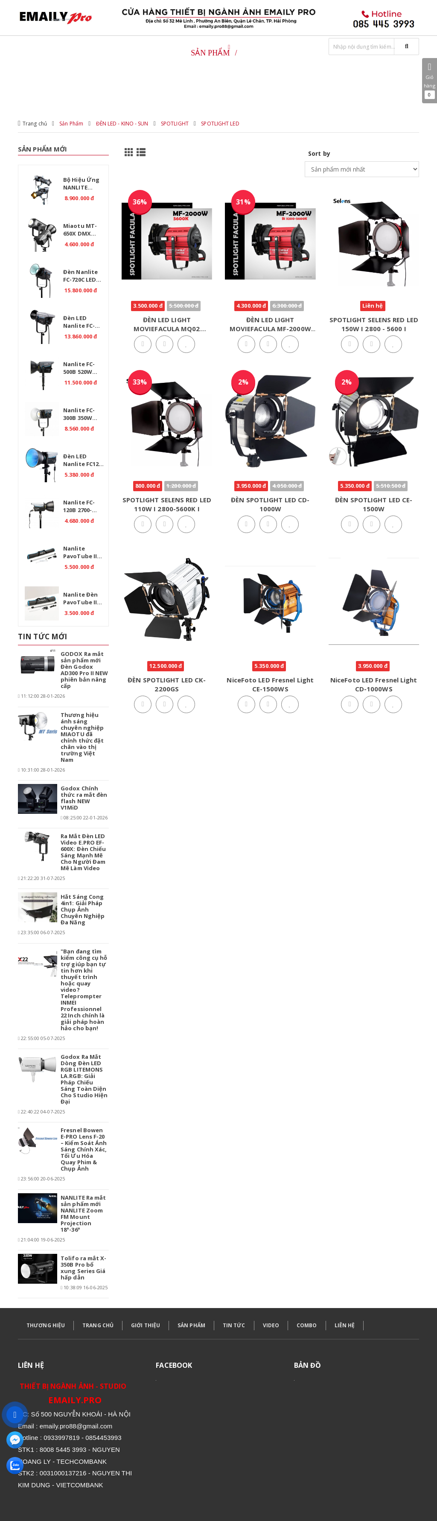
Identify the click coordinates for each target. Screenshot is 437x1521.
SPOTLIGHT (175, 123)
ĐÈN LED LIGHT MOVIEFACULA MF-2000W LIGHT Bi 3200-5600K (270, 328)
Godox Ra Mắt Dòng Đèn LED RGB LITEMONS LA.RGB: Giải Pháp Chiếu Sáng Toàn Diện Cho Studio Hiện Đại (84, 1079)
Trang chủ (35, 123)
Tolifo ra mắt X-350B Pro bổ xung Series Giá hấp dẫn (84, 1267)
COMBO (307, 1325)
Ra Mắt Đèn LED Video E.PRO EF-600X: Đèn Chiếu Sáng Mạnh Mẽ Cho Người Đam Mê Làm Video (83, 852)
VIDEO (271, 1325)
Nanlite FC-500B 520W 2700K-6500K (79, 369)
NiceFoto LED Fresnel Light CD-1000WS (373, 684)
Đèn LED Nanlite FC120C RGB (84, 461)
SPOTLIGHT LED (220, 123)
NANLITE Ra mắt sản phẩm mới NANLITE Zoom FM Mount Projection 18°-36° (83, 1213)
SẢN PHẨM (191, 1325)
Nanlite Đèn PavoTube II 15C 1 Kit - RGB (83, 600)
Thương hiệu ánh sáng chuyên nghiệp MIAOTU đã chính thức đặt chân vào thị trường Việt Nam (82, 737)
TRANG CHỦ (98, 1325)
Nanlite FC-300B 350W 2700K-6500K (79, 415)
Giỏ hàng (429, 80)
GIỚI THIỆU (145, 1325)
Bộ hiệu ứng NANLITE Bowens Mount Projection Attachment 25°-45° (81, 185)
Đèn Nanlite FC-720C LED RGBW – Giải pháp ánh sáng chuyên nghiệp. (82, 277)
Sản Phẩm (71, 123)
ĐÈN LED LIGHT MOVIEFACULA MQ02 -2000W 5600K (167, 328)
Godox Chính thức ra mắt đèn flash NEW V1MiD (84, 797)
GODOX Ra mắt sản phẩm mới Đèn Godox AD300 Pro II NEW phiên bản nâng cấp (84, 670)
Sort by (319, 153)
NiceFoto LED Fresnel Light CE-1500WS (270, 684)
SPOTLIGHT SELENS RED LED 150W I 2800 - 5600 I (373, 324)
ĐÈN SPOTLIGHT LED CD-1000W (270, 504)
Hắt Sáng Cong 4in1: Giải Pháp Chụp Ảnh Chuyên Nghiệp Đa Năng (83, 909)
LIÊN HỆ (345, 1325)
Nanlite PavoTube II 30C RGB (80, 553)
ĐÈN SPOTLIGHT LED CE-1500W (373, 504)
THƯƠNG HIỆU (45, 1325)
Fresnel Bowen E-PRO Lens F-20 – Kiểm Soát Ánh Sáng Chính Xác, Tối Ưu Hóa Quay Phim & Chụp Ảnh (84, 1149)
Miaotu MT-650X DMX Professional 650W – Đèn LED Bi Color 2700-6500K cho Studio (84, 231)
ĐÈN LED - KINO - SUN (122, 123)
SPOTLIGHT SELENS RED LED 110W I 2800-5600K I (166, 504)
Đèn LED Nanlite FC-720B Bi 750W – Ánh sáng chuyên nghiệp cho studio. (83, 323)
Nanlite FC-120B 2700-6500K (79, 507)
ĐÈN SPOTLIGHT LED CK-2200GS (167, 684)
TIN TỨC (234, 1325)
